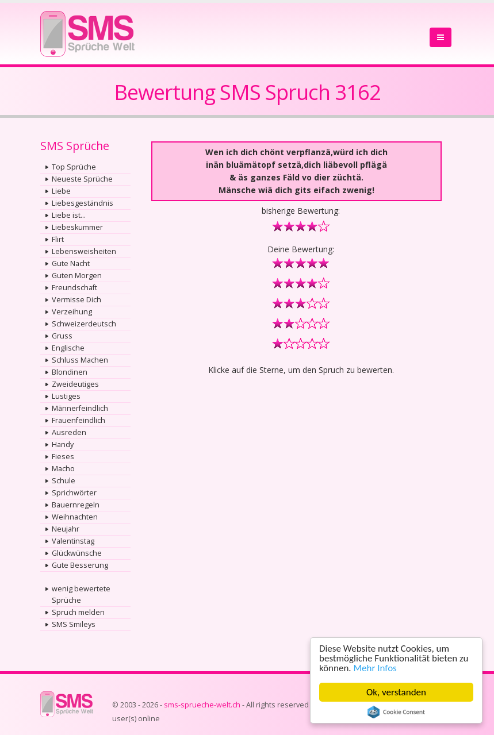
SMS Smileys (73, 624)
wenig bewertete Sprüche (81, 594)
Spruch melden (78, 612)
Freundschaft (74, 288)
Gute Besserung (80, 565)
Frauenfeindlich (78, 420)
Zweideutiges (75, 384)
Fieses (63, 456)
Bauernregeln (75, 505)
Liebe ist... (69, 215)
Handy (63, 444)
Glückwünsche (77, 553)
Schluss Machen (80, 360)
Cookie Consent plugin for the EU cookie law (396, 712)
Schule (63, 481)
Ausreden (69, 432)
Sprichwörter (74, 493)
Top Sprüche (74, 167)
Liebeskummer (77, 227)
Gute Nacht (71, 263)
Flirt (58, 239)
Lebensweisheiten (84, 251)
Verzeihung (72, 312)
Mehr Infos (375, 668)
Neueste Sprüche (82, 179)
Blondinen (69, 372)
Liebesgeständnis (82, 203)
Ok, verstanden (396, 692)
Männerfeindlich (80, 408)
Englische (68, 348)
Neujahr (65, 529)
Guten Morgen (77, 275)
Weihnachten (75, 517)
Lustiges (66, 396)
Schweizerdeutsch (84, 324)
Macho (63, 469)
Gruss (62, 336)
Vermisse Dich (76, 300)
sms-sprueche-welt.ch (202, 705)
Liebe (61, 191)
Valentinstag (73, 541)
